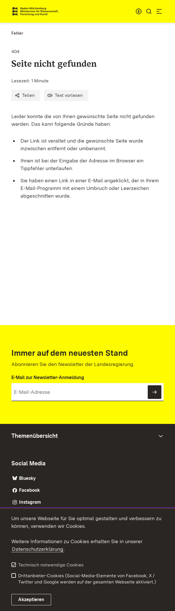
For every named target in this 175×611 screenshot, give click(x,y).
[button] (25, 95)
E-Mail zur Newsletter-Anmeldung (47, 377)
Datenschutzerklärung (37, 549)
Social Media (28, 463)
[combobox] (138, 11)
